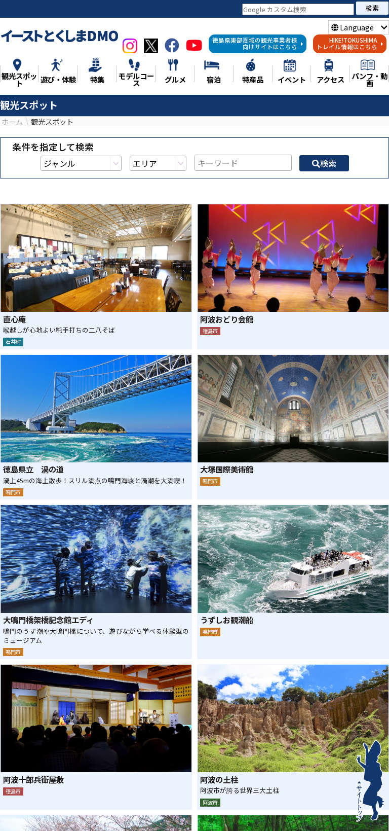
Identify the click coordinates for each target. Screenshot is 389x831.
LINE (222, 743)
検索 (372, 8)
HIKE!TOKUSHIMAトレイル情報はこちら (350, 43)
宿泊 (127, 821)
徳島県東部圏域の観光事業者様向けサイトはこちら (257, 43)
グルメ (291, 810)
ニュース (24, 810)
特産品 (333, 810)
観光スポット (115, 810)
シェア (167, 743)
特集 (65, 810)
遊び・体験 (177, 810)
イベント (169, 821)
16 (238, 627)
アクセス (218, 821)
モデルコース (238, 810)
